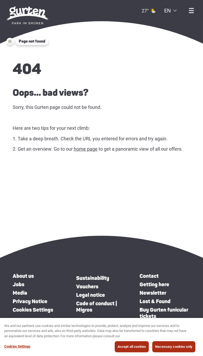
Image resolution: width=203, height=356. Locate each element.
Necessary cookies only (173, 348)
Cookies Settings (33, 310)
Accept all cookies (132, 348)
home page (86, 149)
